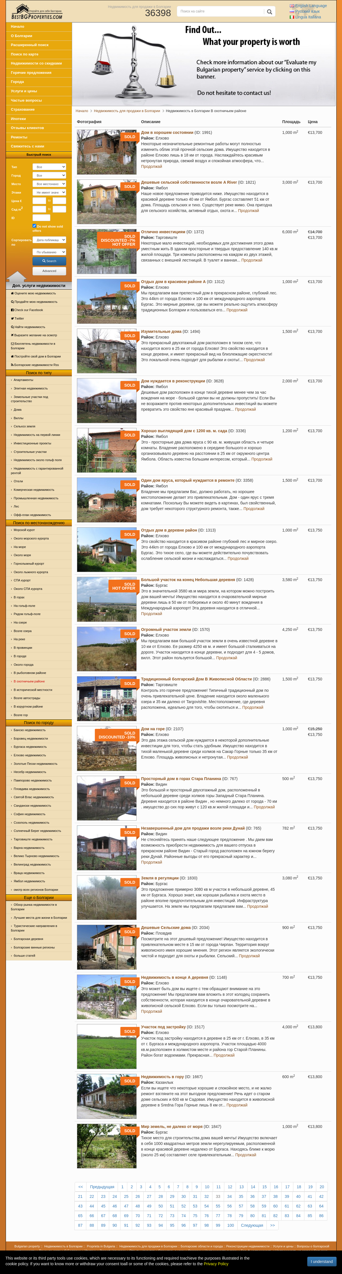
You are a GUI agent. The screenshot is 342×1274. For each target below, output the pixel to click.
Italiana (305, 17)
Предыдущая (102, 1187)
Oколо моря (22, 555)
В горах (19, 597)
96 (183, 1225)
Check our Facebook (27, 310)
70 (137, 1215)
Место (16, 184)
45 (103, 1206)
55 (218, 1206)
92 (137, 1225)
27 (149, 1196)
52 (183, 1206)
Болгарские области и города (202, 1246)
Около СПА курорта (28, 588)
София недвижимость (30, 814)
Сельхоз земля (24, 426)
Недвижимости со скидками (36, 63)
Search (49, 261)
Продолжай (151, 166)
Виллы (18, 418)
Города (17, 82)
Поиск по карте (24, 54)
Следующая (252, 1225)
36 (252, 1196)
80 (252, 1215)
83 (287, 1215)
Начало (17, 26)
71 (149, 1215)
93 (149, 1225)
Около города (24, 664)
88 (92, 1225)
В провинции (23, 647)
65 (80, 1215)
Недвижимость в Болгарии (63, 1246)
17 (287, 1187)
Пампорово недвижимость (33, 780)
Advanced (49, 271)
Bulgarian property (27, 1246)
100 (230, 1225)
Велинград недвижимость (32, 864)
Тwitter (17, 318)
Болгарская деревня (28, 939)
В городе (20, 656)
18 (299, 1187)
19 (310, 1187)
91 (126, 1225)
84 (298, 1215)
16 (276, 1187)
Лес (16, 506)
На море (20, 547)
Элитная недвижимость (31, 388)
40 (298, 1196)
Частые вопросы (26, 100)
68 (115, 1215)
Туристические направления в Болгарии (34, 928)
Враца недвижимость (29, 873)
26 (137, 1196)
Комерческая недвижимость (34, 489)
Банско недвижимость (30, 730)
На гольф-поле (24, 605)
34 (229, 1196)
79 (241, 1215)
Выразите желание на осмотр (34, 335)
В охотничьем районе (29, 681)
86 (321, 1215)
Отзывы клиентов (27, 128)
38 (275, 1196)
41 (310, 1196)
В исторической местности (33, 689)
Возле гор (21, 715)
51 (172, 1206)
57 (241, 1206)
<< (80, 1187)
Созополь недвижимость (32, 822)
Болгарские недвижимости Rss (35, 365)
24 (115, 1196)
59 (264, 1206)
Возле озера (23, 631)
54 (206, 1206)
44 (92, 1206)
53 (195, 1206)
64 (321, 1206)
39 (287, 1196)
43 (80, 1206)
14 (253, 1187)
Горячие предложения (31, 72)
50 (160, 1206)
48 (137, 1206)
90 (115, 1225)
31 (195, 1196)
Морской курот (24, 530)
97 (195, 1225)
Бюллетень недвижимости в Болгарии (33, 346)
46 (115, 1206)
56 (229, 1206)
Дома (17, 409)
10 (207, 1187)
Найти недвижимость (28, 327)
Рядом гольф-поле (27, 614)
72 (160, 1215)
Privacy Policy (216, 1264)
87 (80, 1225)
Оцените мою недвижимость (33, 293)
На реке (19, 639)
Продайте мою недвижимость (34, 301)
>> (272, 1225)
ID (13, 218)
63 (310, 1206)
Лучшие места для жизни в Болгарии (40, 917)
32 (206, 1196)
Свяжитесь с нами (27, 146)
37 (264, 1196)
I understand (322, 1261)
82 (275, 1215)
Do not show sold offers (48, 228)
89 (103, 1225)
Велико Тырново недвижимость (36, 856)
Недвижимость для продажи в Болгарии (139, 6)
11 (218, 1187)
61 (287, 1206)
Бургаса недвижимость (30, 746)
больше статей (24, 955)
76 (206, 1215)
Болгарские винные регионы (34, 947)
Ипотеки (18, 119)
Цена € (17, 201)
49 (149, 1206)
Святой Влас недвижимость (34, 797)
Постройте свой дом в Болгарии (36, 356)
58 (252, 1206)
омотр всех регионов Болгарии (36, 889)
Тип (14, 167)
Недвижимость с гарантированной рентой (37, 471)
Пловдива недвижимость (32, 789)
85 (310, 1215)
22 (92, 1196)
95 (172, 1225)
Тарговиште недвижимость (33, 839)
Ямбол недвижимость (29, 881)
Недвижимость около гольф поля (38, 460)
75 (195, 1215)
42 (321, 1196)
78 (229, 1215)
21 (80, 1196)
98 (206, 1225)
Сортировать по (20, 242)
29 (172, 1196)
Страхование (23, 109)
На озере (20, 622)
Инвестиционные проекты (32, 443)
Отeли (18, 481)
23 (103, 1196)
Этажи (16, 192)
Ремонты (19, 137)
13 (241, 1187)
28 (160, 1196)
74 (183, 1215)
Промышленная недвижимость (36, 498)
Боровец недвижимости (31, 738)
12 (230, 1187)
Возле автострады (27, 698)
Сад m (17, 208)
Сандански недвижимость (32, 805)
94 (160, 1225)
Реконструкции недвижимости (248, 1246)
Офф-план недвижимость (32, 515)
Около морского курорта (31, 538)
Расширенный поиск (30, 45)
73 (172, 1215)
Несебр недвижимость (30, 772)
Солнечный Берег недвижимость (37, 830)
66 (92, 1215)
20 (322, 1187)
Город (16, 175)
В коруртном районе (28, 706)
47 (126, 1206)
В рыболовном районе (30, 673)
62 (298, 1206)
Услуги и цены (24, 91)
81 (264, 1215)
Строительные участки (30, 451)
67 (103, 1215)
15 (264, 1187)
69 (126, 1215)
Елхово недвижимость (30, 755)
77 (218, 1215)
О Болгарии (22, 36)
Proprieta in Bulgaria (101, 1246)
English (308, 5)
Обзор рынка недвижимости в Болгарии (34, 907)
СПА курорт (22, 580)
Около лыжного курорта (31, 572)
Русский (305, 11)
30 (183, 1196)
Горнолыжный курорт (29, 563)
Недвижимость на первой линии (37, 434)
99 (218, 1225)
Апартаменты (23, 380)
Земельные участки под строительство (29, 399)
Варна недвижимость (29, 847)
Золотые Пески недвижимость (35, 763)
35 (241, 1196)
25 (126, 1196)
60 (275, 1206)
